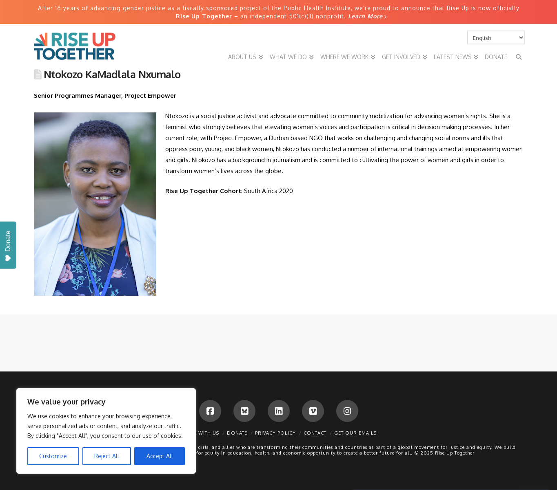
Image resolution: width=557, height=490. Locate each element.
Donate (237, 433)
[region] (106, 431)
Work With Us (199, 433)
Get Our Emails (355, 433)
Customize (53, 456)
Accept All (159, 456)
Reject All (106, 456)
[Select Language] (496, 37)
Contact (315, 433)
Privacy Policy (275, 433)
